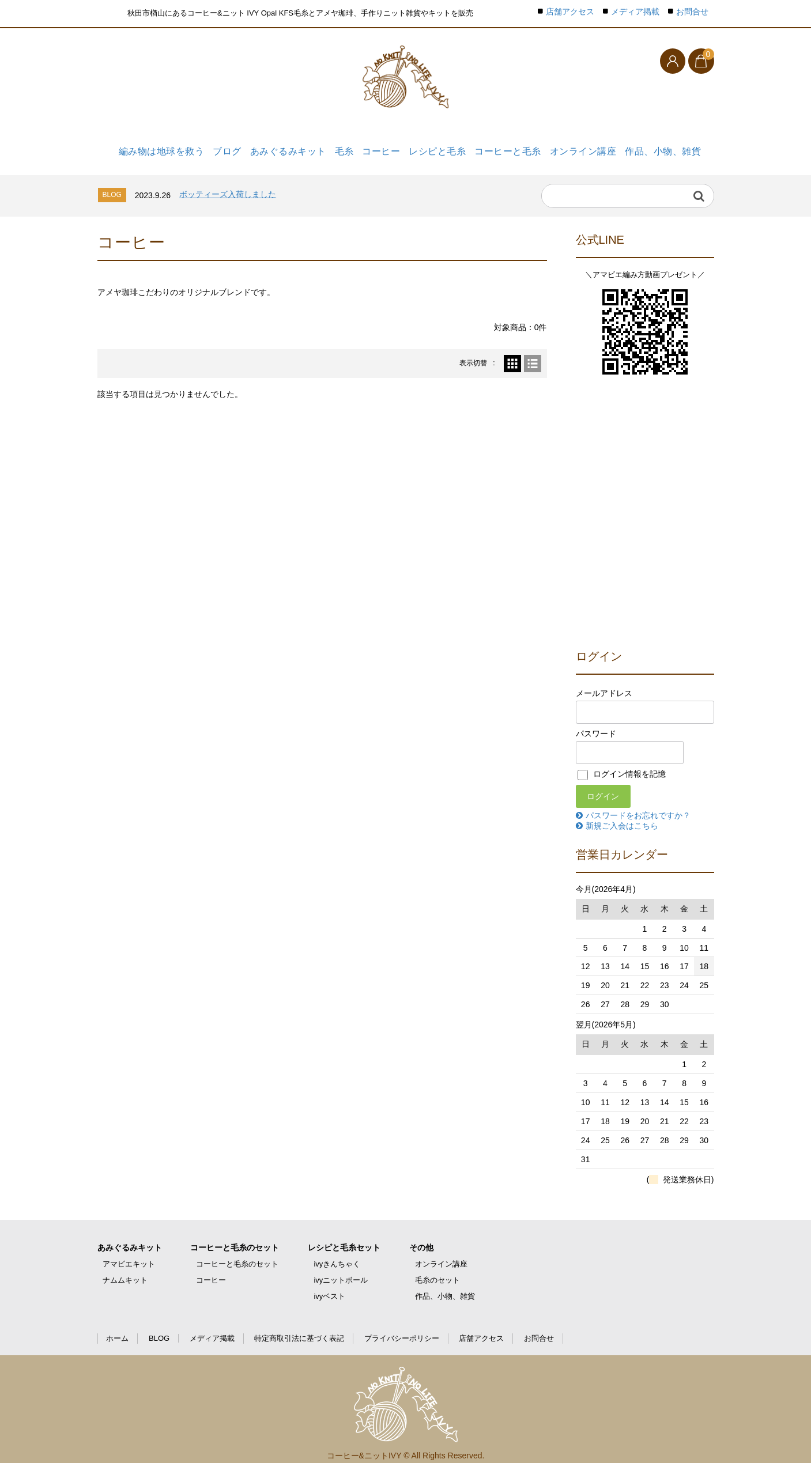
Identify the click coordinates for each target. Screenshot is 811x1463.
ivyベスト (329, 1286)
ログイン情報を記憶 (622, 764)
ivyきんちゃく (337, 1254)
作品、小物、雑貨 (664, 148)
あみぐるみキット (280, 148)
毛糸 (338, 148)
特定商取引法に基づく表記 (299, 1328)
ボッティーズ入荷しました (227, 184)
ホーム (117, 1328)
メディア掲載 (635, 11)
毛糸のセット (437, 1270)
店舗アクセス (570, 11)
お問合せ (692, 11)
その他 (421, 1237)
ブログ (218, 148)
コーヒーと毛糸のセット (234, 1237)
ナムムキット (125, 1270)
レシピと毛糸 (439, 148)
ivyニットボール (341, 1270)
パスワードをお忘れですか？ (638, 805)
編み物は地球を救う (150, 148)
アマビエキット (129, 1254)
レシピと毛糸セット (344, 1237)
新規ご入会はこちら (622, 815)
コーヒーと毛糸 (510, 148)
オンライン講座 (585, 148)
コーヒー (380, 148)
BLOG (159, 1328)
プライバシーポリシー (401, 1328)
